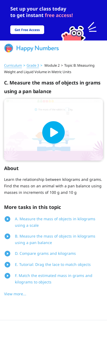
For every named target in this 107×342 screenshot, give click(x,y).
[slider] (53, 20)
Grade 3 (33, 65)
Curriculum (13, 65)
